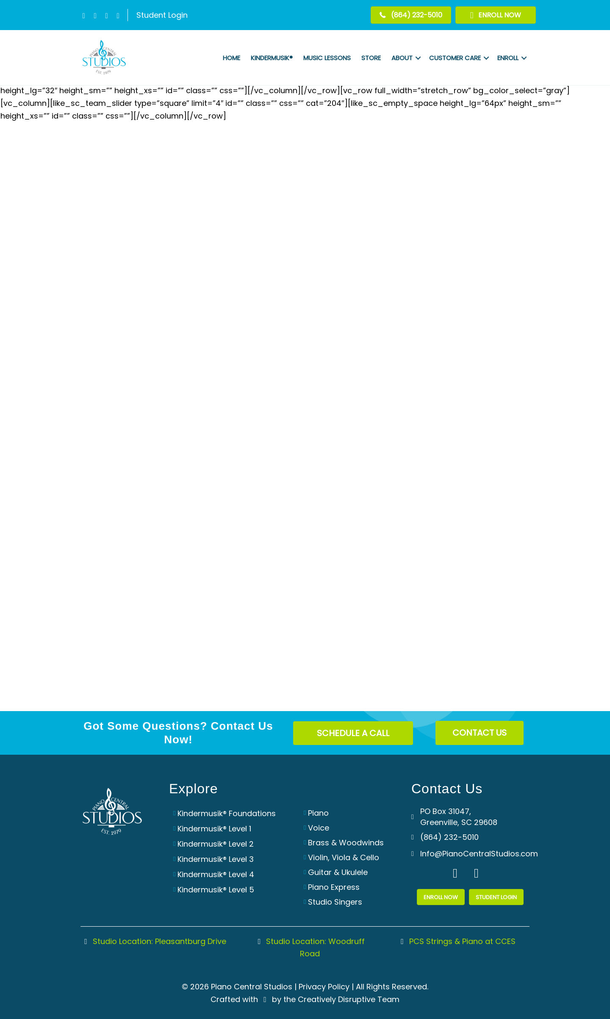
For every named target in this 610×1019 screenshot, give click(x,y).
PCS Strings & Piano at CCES (456, 941)
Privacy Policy (324, 986)
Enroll (507, 57)
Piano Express (334, 887)
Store (371, 57)
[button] (83, 16)
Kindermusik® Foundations (226, 813)
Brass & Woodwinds (346, 842)
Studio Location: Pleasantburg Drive (153, 941)
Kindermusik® (272, 57)
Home (231, 57)
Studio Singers (335, 902)
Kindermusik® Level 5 (215, 889)
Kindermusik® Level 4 (215, 874)
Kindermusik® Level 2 (215, 844)
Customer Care (455, 57)
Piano (318, 813)
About (402, 57)
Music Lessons (327, 57)
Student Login (162, 15)
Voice (318, 827)
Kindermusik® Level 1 (214, 828)
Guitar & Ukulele (338, 872)
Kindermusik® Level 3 (215, 859)
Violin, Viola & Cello (343, 857)
